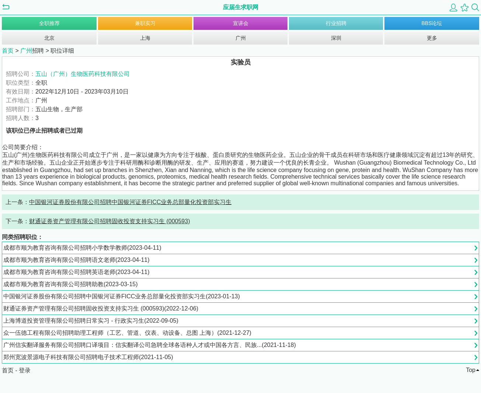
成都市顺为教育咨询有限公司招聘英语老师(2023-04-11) (76, 272)
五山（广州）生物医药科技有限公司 (82, 74)
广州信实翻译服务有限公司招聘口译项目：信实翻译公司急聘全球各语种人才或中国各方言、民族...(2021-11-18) (149, 345)
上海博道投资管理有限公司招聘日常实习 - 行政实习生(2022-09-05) (90, 320)
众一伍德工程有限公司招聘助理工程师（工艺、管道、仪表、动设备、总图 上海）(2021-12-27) (127, 333)
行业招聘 (336, 23)
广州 (241, 38)
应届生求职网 (240, 7)
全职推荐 (49, 23)
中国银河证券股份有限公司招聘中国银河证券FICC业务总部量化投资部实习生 (130, 202)
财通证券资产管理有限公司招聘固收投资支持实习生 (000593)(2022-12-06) (100, 308)
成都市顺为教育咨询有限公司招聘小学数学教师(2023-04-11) (82, 248)
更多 (432, 38)
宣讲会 (240, 23)
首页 (8, 51)
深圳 (336, 38)
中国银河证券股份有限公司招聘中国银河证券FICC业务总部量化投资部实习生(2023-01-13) (121, 296)
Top (470, 370)
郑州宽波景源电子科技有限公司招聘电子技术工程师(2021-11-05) (88, 357)
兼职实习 (145, 23)
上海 (145, 38)
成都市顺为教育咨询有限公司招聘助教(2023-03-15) (70, 284)
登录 (25, 370)
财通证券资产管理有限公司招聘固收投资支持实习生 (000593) (109, 221)
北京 (49, 38)
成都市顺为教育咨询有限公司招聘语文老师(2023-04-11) (76, 260)
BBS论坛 (431, 23)
